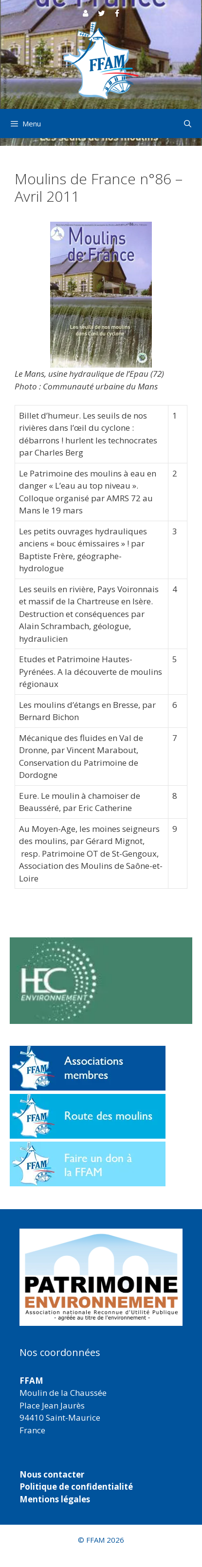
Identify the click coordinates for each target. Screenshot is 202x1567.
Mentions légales (54, 1499)
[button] (101, 1277)
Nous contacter (51, 1474)
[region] (101, 1277)
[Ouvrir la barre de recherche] (187, 123)
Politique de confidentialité (76, 1486)
